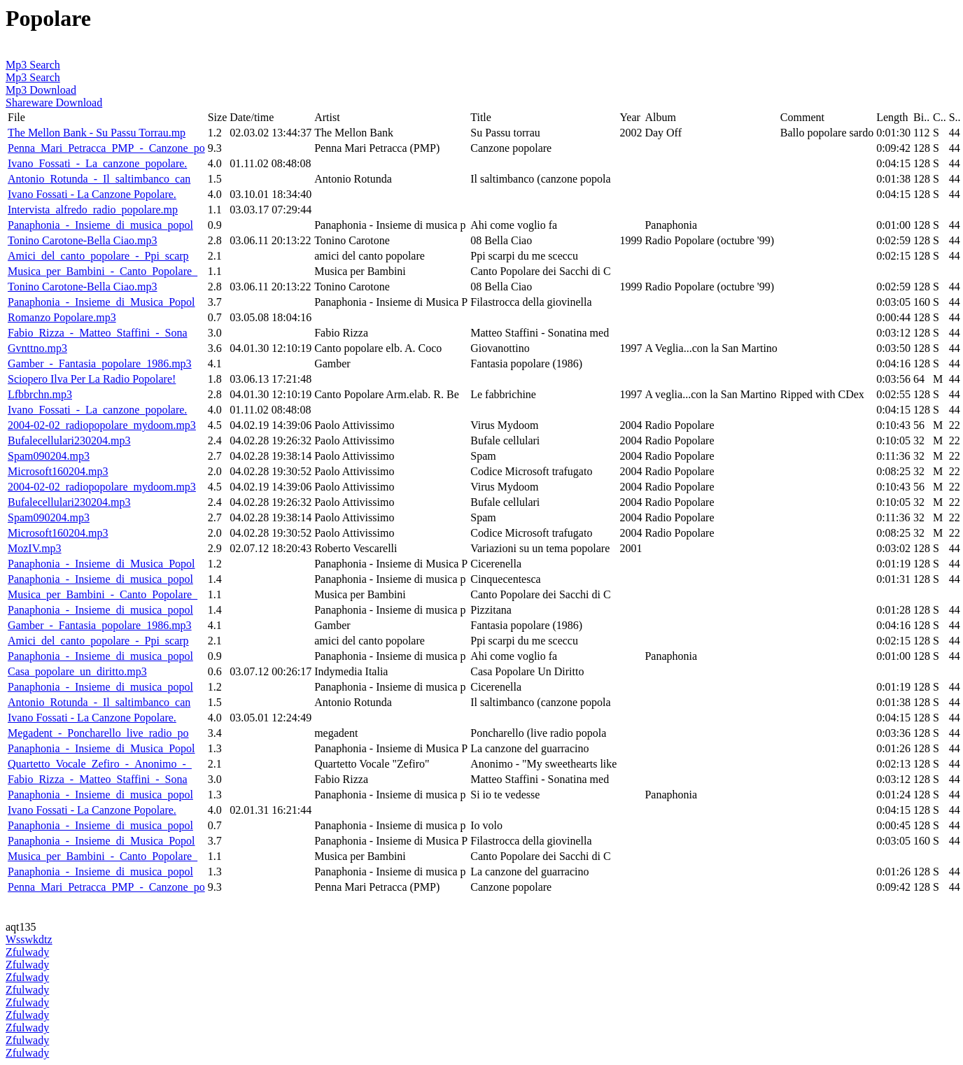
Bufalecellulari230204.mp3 (69, 440)
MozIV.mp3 (35, 548)
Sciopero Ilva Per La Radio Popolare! (92, 379)
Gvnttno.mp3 (37, 348)
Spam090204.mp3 (49, 456)
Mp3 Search (33, 65)
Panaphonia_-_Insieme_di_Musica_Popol (101, 302)
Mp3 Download (41, 90)
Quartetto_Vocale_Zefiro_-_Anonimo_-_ (100, 764)
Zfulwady (27, 952)
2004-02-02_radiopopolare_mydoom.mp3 (102, 425)
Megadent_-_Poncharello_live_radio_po (98, 733)
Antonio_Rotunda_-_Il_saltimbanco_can (99, 179)
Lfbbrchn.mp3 (40, 394)
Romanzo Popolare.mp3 (62, 317)
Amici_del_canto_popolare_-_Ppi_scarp (98, 256)
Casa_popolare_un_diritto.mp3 (77, 671)
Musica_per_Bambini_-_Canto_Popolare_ (102, 271)
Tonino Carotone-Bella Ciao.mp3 (82, 240)
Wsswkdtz (29, 939)
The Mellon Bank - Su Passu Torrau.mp (96, 133)
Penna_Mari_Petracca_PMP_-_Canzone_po (106, 148)
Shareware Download (54, 102)
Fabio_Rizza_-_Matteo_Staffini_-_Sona (98, 333)
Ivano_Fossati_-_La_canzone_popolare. (97, 163)
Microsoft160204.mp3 (58, 471)
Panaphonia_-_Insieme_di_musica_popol (100, 225)
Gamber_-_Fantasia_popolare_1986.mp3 (100, 363)
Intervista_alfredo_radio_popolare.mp (93, 210)
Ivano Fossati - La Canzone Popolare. (92, 194)
